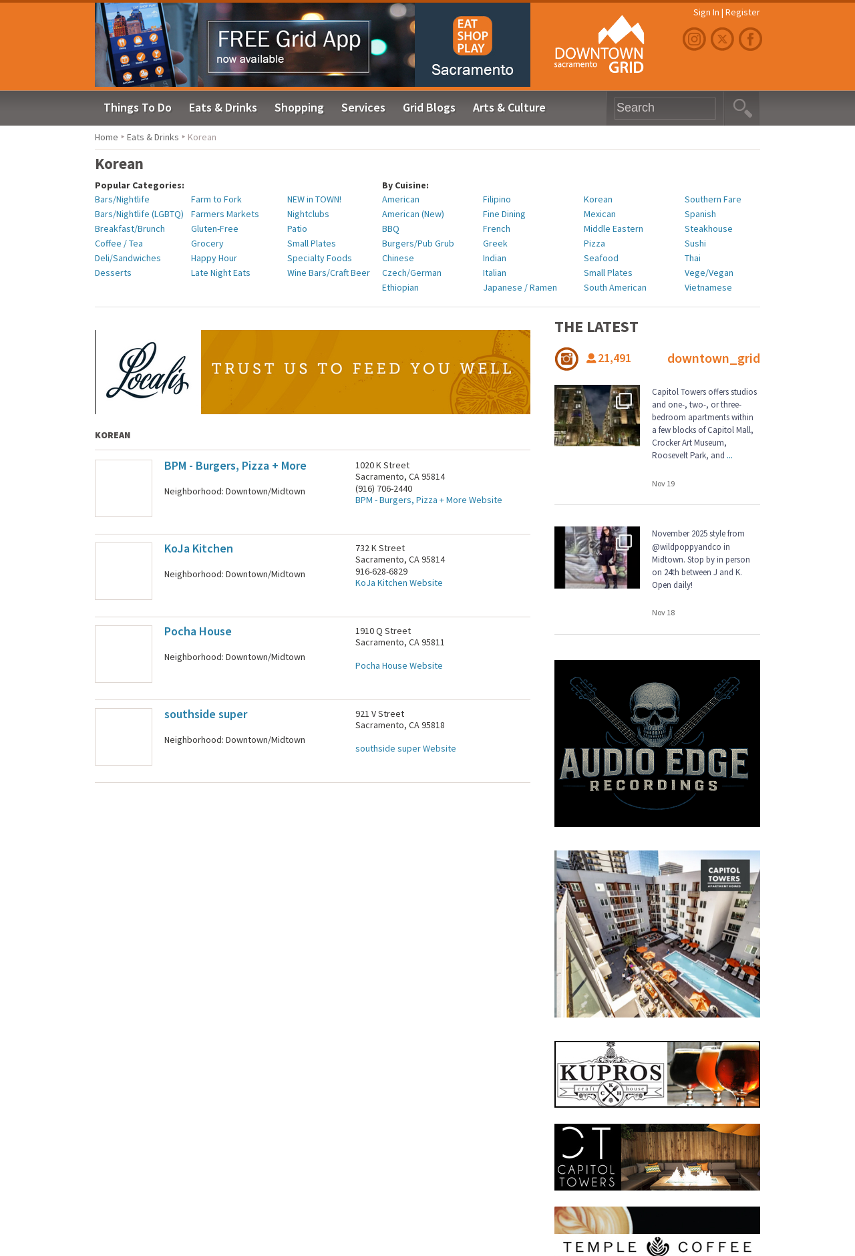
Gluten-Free (214, 228)
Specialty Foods (319, 258)
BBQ (390, 228)
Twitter (724, 39)
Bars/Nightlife (122, 199)
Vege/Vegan (709, 273)
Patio (297, 228)
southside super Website (405, 748)
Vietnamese (708, 287)
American (400, 199)
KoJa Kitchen (198, 548)
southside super (205, 714)
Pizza (594, 243)
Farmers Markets (225, 214)
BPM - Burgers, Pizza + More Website (428, 500)
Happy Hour (214, 258)
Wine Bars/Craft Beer (328, 273)
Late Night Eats (220, 273)
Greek (495, 243)
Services (363, 107)
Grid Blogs (429, 107)
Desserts (113, 273)
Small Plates (311, 243)
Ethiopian (400, 287)
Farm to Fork (216, 199)
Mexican (600, 214)
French (496, 228)
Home (106, 137)
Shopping (299, 107)
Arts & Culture (509, 107)
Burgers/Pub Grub (418, 243)
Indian (494, 258)
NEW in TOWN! (314, 199)
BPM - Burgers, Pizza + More (235, 465)
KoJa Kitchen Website (399, 583)
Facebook (752, 39)
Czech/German (412, 273)
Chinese (398, 258)
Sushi (695, 243)
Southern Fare (713, 199)
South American (615, 287)
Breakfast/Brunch (130, 228)
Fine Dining (504, 214)
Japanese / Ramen (520, 287)
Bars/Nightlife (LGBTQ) (139, 214)
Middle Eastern (613, 228)
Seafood (601, 258)
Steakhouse (709, 228)
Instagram (696, 39)
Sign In (706, 12)
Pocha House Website (399, 665)
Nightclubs (308, 214)
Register (742, 12)
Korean (598, 199)
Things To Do (138, 107)
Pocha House (198, 631)
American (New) (413, 214)
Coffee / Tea (119, 243)
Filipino (497, 199)
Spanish (700, 214)
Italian (494, 273)
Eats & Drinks (223, 107)
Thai (693, 258)
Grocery (207, 243)
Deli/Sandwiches (128, 258)
